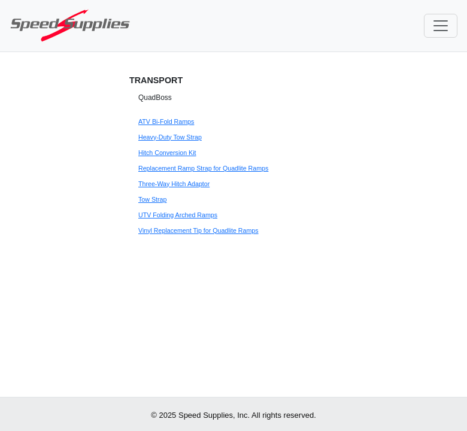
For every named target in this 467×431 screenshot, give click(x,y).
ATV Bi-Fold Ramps (166, 121)
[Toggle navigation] (440, 26)
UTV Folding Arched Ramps (177, 214)
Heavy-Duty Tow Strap (170, 137)
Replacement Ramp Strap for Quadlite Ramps (203, 168)
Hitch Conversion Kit (167, 152)
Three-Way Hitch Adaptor (174, 183)
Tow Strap (152, 199)
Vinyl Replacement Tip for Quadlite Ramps (198, 230)
